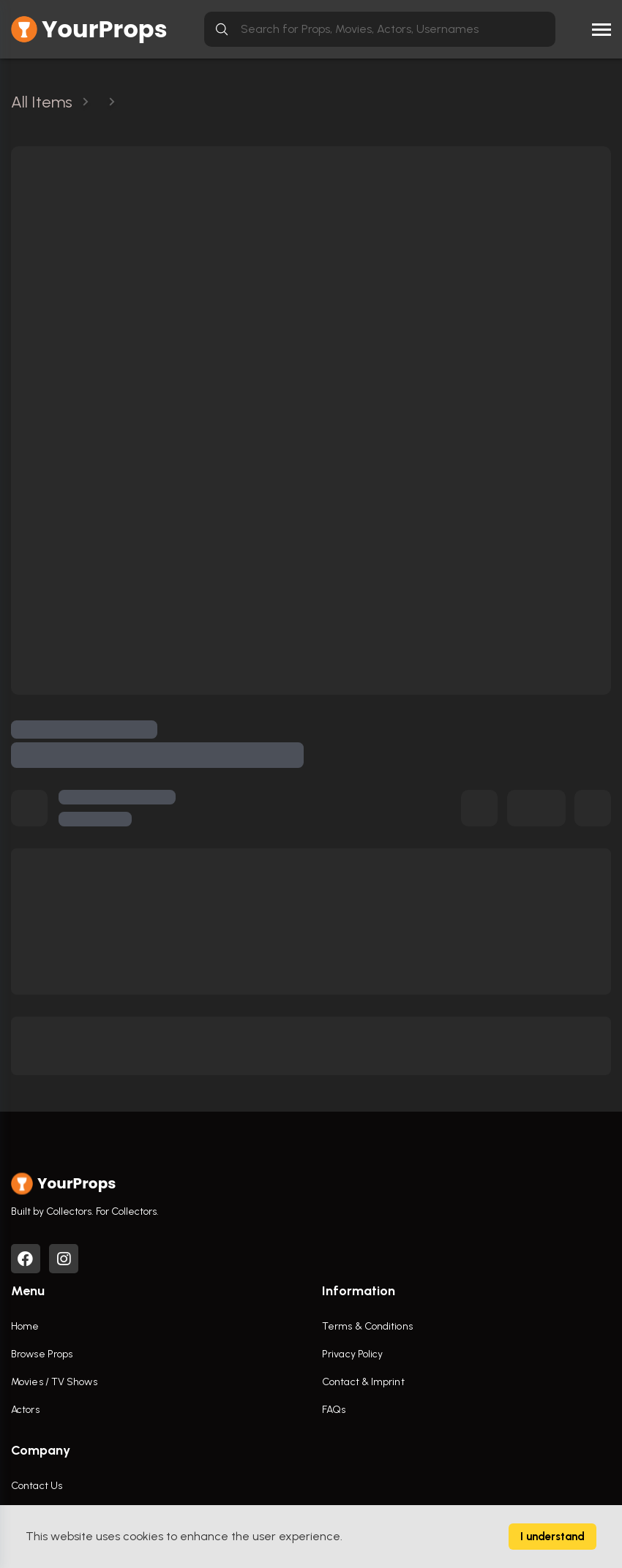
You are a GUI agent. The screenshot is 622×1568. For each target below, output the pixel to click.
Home (25, 1326)
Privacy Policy (352, 1354)
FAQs (333, 1409)
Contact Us (36, 1486)
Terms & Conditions (367, 1326)
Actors (25, 1409)
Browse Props (41, 1354)
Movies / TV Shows (54, 1382)
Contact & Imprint (363, 1382)
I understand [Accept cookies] (552, 1536)
